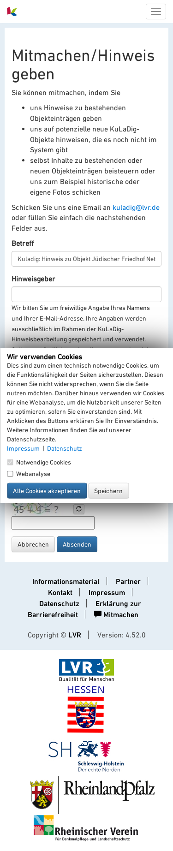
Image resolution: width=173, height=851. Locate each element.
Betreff (23, 243)
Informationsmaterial (66, 581)
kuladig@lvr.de (136, 207)
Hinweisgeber (33, 278)
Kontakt (60, 592)
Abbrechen (33, 544)
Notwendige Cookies (39, 462)
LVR (74, 635)
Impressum (107, 592)
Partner (128, 581)
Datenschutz (59, 603)
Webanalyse (28, 473)
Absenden (77, 544)
